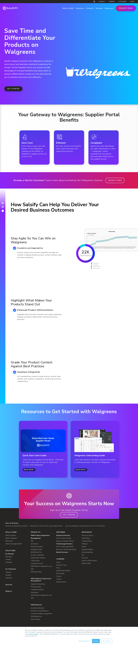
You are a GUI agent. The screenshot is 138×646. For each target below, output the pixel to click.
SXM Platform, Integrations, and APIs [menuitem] (41, 596)
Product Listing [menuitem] (36, 587)
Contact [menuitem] (102, 1)
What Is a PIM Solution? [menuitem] (89, 561)
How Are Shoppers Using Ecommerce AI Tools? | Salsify (85, 526)
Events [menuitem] (84, 547)
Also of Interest (11, 523)
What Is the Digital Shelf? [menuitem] (13, 544)
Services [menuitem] (8, 585)
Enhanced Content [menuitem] (37, 547)
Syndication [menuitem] (34, 544)
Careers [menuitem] (112, 1)
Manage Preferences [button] (85, 641)
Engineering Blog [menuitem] (87, 549)
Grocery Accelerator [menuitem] (37, 555)
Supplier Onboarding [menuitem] (38, 584)
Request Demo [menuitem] (61, 582)
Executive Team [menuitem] (61, 565)
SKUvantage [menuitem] (60, 573)
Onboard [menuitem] (8, 572)
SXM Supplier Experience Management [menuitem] (41, 580)
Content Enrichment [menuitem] (37, 590)
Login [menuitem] (132, 1)
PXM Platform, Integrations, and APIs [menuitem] (41, 567)
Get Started (13, 89)
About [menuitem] (58, 562)
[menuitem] (42, 537)
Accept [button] (96, 641)
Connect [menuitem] (8, 559)
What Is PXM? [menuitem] (11, 532)
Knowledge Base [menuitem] (87, 552)
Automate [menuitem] (8, 562)
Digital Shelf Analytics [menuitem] (38, 558)
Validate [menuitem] (8, 575)
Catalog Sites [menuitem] (35, 561)
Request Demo (126, 8)
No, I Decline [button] (107, 641)
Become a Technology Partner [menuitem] (66, 549)
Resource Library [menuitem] (87, 535)
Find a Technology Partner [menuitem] (65, 547)
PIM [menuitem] (32, 541)
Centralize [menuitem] (8, 557)
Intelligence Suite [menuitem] (36, 549)
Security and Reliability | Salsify (16, 526)
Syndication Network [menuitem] (37, 608)
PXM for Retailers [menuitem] (11, 538)
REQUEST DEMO (115, 180)
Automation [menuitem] (34, 592)
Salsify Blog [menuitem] (86, 538)
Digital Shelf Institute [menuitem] (63, 571)
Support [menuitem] (8, 591)
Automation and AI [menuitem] (37, 563)
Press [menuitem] (58, 568)
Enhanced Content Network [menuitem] (40, 611)
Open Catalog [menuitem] (35, 619)
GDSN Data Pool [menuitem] (36, 552)
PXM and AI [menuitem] (9, 541)
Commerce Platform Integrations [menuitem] (41, 614)
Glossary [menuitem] (85, 558)
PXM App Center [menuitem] (36, 572)
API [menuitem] (83, 555)
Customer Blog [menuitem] (87, 541)
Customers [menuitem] (122, 1)
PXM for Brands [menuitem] (10, 535)
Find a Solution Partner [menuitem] (63, 538)
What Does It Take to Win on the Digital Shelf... (46, 526)
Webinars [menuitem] (85, 544)
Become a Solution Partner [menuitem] (65, 541)
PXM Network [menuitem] (36, 605)
